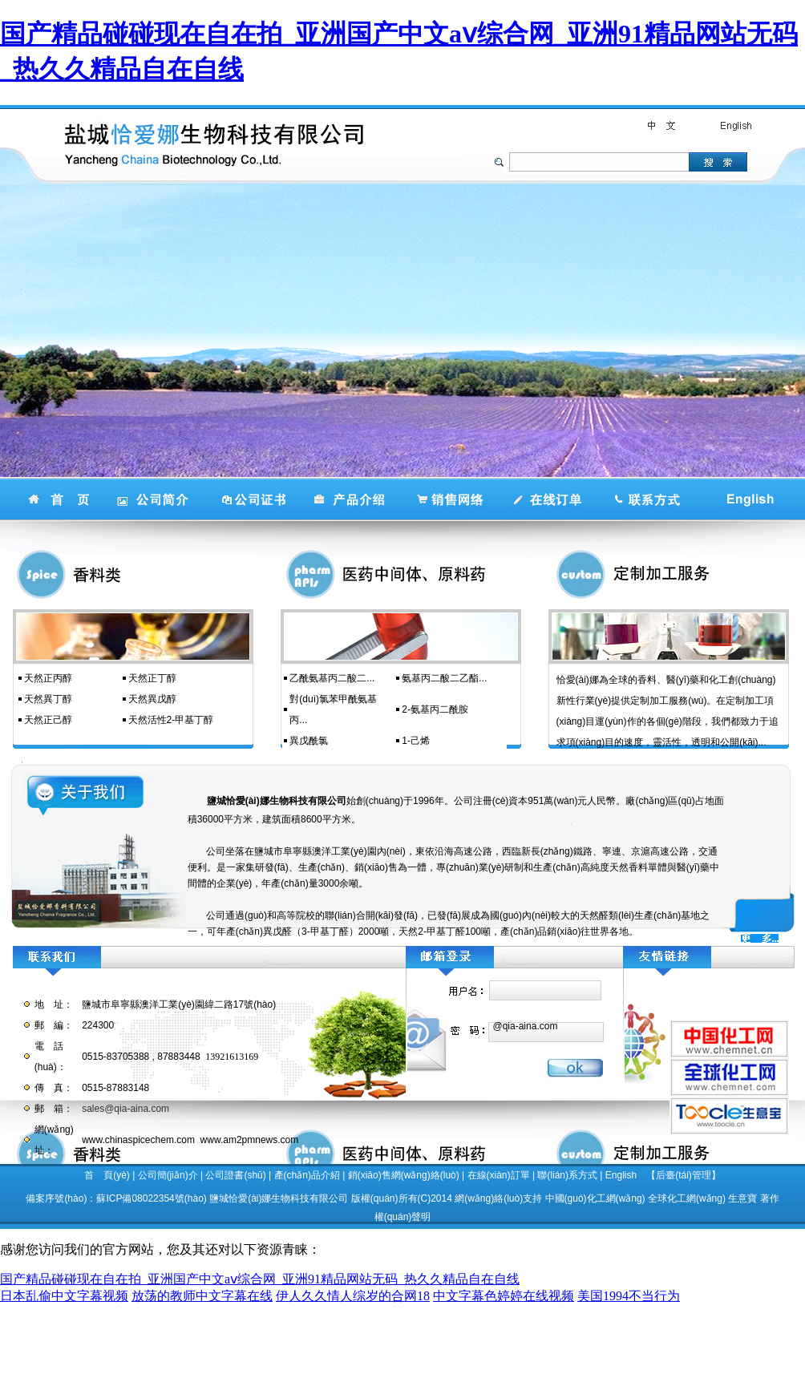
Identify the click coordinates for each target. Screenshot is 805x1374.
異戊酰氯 (308, 740)
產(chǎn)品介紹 (307, 1175)
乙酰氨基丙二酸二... (331, 678)
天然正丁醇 (152, 678)
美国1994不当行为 (628, 1296)
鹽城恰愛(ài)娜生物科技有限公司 (278, 1198)
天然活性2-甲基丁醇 (171, 719)
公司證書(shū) (235, 1175)
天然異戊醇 (152, 699)
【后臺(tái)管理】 (683, 1175)
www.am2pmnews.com (249, 1140)
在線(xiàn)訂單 (498, 1175)
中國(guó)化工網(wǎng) (595, 1198)
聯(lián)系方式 (567, 1175)
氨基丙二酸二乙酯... (444, 678)
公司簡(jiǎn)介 (168, 1175)
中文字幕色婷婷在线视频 (503, 1296)
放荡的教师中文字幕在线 (202, 1296)
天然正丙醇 (48, 678)
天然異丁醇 (48, 699)
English (621, 1175)
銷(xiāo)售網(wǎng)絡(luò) (403, 1175)
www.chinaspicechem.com (138, 1140)
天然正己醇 (48, 719)
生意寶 (742, 1198)
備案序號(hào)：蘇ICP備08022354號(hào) (116, 1198)
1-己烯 (416, 740)
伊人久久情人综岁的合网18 (353, 1296)
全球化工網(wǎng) (687, 1198)
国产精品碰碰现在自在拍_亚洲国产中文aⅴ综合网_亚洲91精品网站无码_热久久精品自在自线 (260, 1279)
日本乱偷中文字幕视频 (64, 1296)
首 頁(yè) (107, 1175)
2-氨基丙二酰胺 (435, 709)
